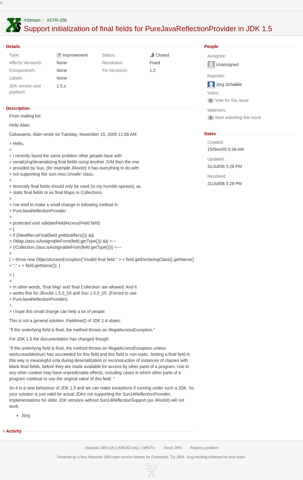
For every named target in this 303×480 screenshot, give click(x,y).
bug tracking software (204, 457)
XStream (32, 20)
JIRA (107, 457)
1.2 (152, 70)
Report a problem (204, 448)
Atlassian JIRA (96, 448)
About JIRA (172, 448)
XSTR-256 (56, 20)
